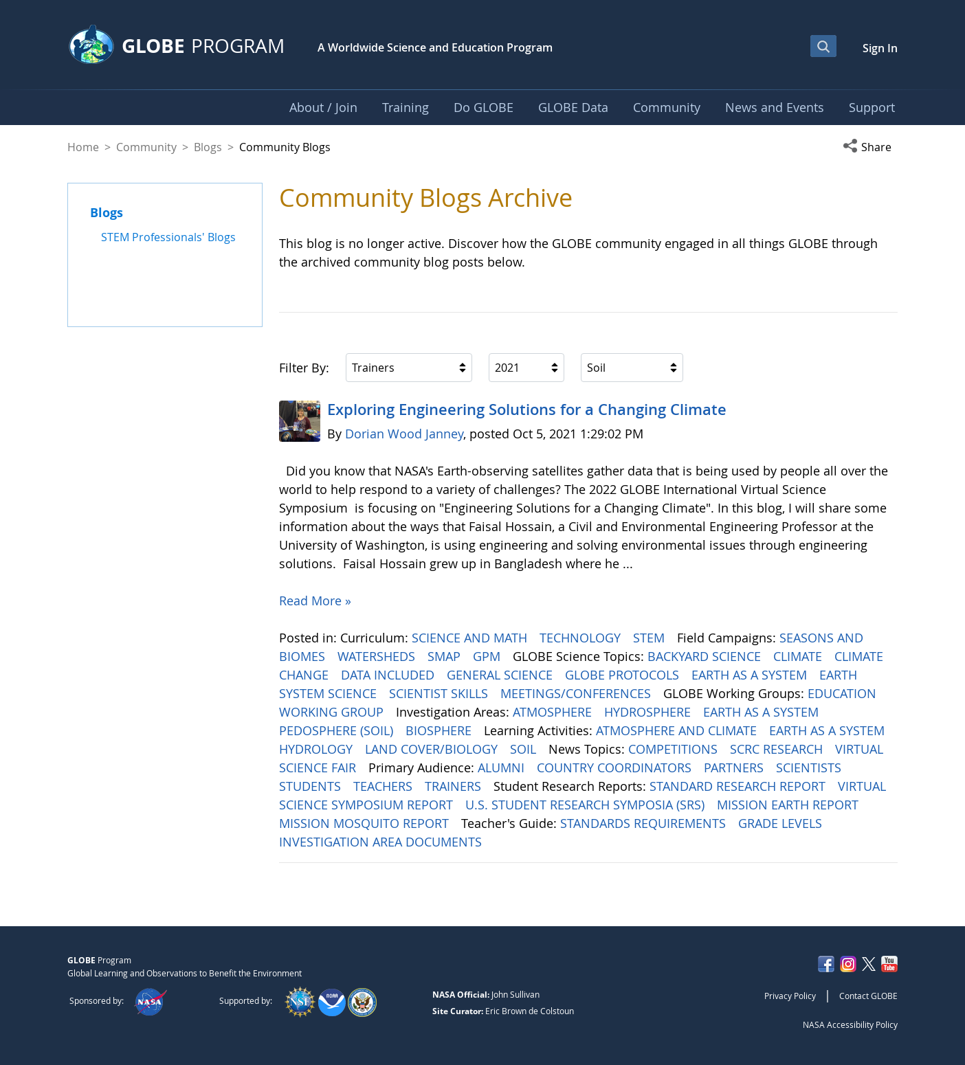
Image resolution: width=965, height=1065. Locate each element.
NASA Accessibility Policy (850, 1024)
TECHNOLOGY (582, 637)
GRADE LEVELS (781, 823)
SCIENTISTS (810, 767)
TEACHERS (384, 786)
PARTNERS (735, 767)
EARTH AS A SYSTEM (750, 674)
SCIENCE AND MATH (471, 637)
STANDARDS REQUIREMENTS (644, 823)
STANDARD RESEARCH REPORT (739, 786)
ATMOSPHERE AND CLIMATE (678, 730)
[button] (870, 147)
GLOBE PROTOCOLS (624, 674)
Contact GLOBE (868, 995)
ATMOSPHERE (554, 712)
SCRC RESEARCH (778, 749)
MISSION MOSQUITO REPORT (365, 823)
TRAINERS (455, 786)
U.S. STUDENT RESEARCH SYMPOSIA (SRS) (586, 804)
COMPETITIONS (674, 749)
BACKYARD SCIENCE (705, 656)
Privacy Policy (790, 995)
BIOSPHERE (440, 730)
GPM (488, 656)
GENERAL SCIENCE (501, 674)
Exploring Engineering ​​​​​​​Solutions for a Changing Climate (526, 409)
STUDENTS (311, 786)
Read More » (315, 600)
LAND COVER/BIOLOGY (433, 749)
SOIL (525, 749)
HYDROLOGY (317, 749)
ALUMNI (503, 767)
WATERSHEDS (378, 656)
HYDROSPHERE (649, 712)
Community (146, 147)
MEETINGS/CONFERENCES (577, 693)
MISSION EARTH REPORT (789, 804)
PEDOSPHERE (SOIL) (338, 730)
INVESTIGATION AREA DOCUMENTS (382, 841)
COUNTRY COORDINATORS (616, 767)
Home (83, 147)
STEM (650, 637)
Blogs (208, 147)
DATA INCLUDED (389, 674)
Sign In (880, 48)
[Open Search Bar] (823, 46)
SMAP (446, 656)
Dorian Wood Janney (404, 433)
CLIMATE (799, 656)
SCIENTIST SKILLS (440, 693)
